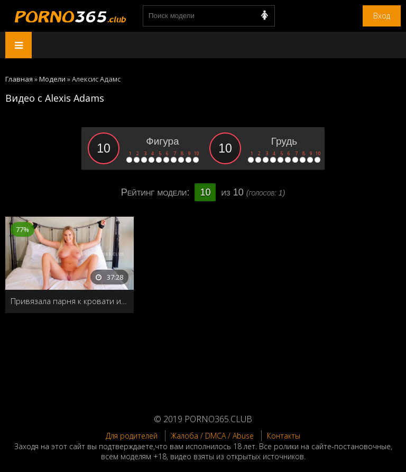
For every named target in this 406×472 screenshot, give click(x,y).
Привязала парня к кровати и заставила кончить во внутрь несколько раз (69, 301)
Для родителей (132, 436)
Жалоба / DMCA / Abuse (212, 436)
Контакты (283, 436)
